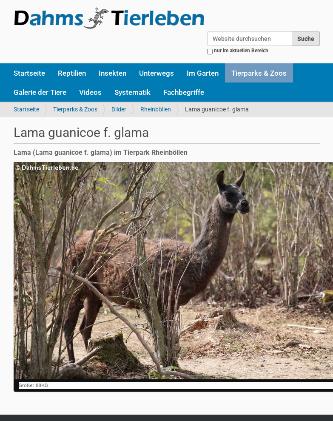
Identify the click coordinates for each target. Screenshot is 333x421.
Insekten (112, 73)
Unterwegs (156, 73)
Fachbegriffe (183, 92)
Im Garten (203, 73)
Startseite (29, 73)
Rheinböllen (155, 109)
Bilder (118, 109)
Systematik (132, 92)
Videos (90, 92)
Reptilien (72, 73)
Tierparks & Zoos (259, 73)
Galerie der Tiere (40, 92)
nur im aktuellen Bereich (241, 51)
